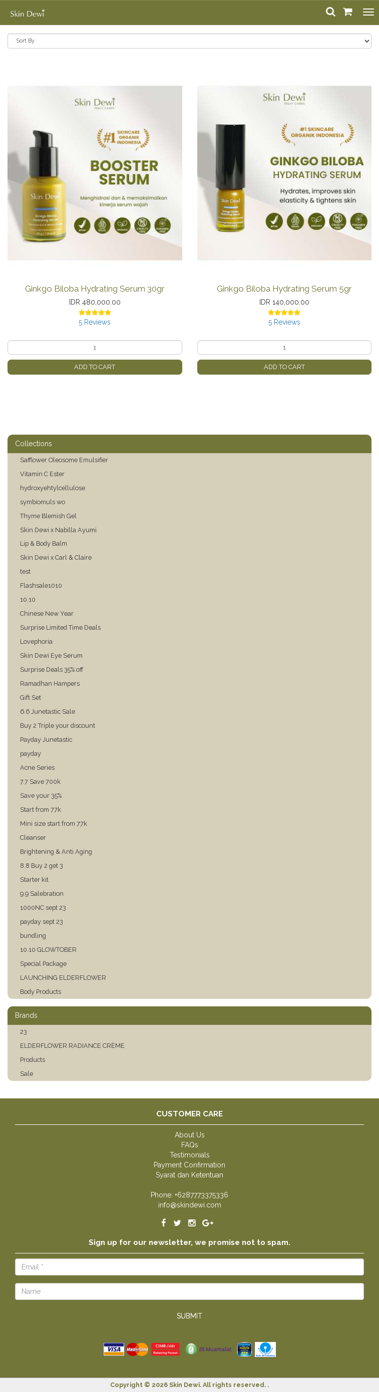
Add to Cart (94, 367)
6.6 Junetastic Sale (47, 711)
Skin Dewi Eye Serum (51, 655)
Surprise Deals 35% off (51, 669)
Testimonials (190, 1155)
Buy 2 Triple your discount (57, 725)
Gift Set (30, 697)
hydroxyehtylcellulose (52, 488)
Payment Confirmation (189, 1165)
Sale (26, 1073)
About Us (190, 1135)
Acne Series (37, 767)
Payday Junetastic (46, 739)
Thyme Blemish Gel (48, 516)
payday (30, 753)
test (25, 571)
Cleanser (33, 837)
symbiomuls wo (42, 502)
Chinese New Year (47, 613)
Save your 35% (41, 795)
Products (32, 1059)
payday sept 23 (41, 921)
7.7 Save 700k (40, 781)
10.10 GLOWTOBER (48, 949)
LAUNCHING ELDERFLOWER (63, 977)
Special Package (43, 963)
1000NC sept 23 (43, 907)
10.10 (28, 599)
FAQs (189, 1145)
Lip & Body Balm (43, 543)
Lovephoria (36, 641)
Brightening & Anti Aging (56, 851)
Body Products (40, 991)
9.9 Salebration (42, 893)
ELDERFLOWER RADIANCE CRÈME (72, 1045)
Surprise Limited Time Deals (60, 627)
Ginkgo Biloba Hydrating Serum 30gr (95, 289)
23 (23, 1031)
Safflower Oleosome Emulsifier (64, 460)
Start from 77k (40, 809)
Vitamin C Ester (42, 474)
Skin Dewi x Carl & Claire (56, 557)
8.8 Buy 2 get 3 (41, 865)
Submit (189, 1316)
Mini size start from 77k (53, 823)
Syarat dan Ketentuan (189, 1175)
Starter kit (34, 879)
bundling (33, 935)
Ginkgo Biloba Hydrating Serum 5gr (284, 289)
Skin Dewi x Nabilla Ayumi (58, 530)
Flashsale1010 (41, 585)
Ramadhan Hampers (50, 683)
